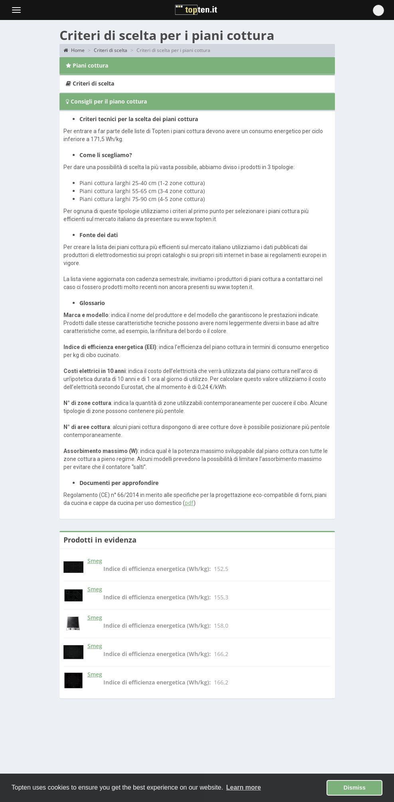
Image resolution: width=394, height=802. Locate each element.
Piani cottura (87, 65)
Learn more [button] (243, 787)
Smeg (94, 561)
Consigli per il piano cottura (106, 101)
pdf (189, 503)
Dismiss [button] (355, 787)
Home (74, 50)
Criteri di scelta (110, 50)
